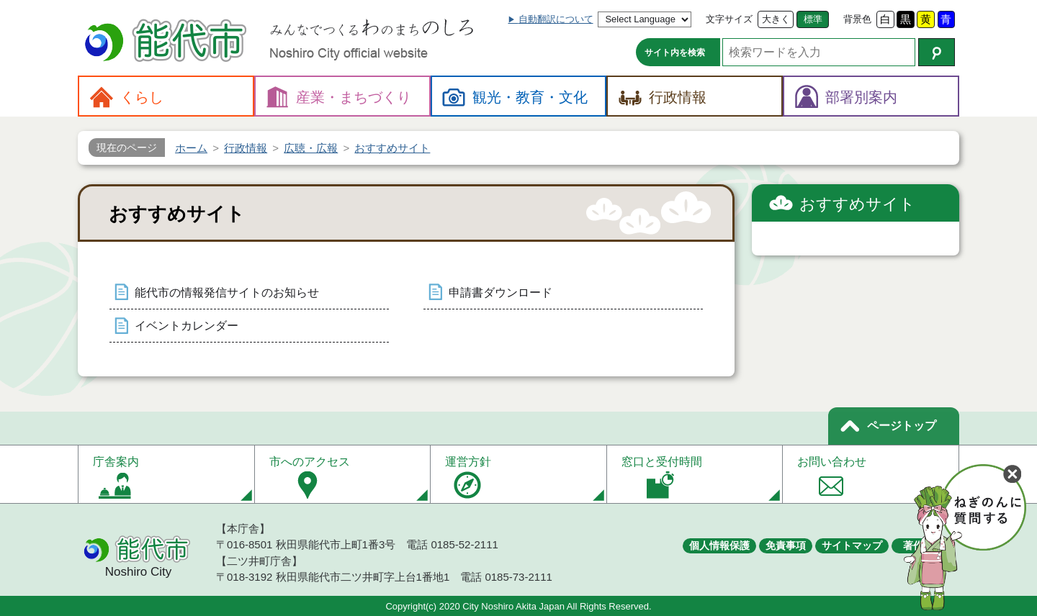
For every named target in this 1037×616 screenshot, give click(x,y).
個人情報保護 (719, 545)
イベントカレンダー (186, 326)
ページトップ (901, 426)
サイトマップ (852, 545)
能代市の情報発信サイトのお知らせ (227, 292)
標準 (813, 19)
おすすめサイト (857, 204)
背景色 (857, 19)
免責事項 (786, 545)
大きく (776, 19)
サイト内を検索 (675, 52)
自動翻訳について (555, 19)
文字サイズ (729, 19)
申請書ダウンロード (500, 292)
